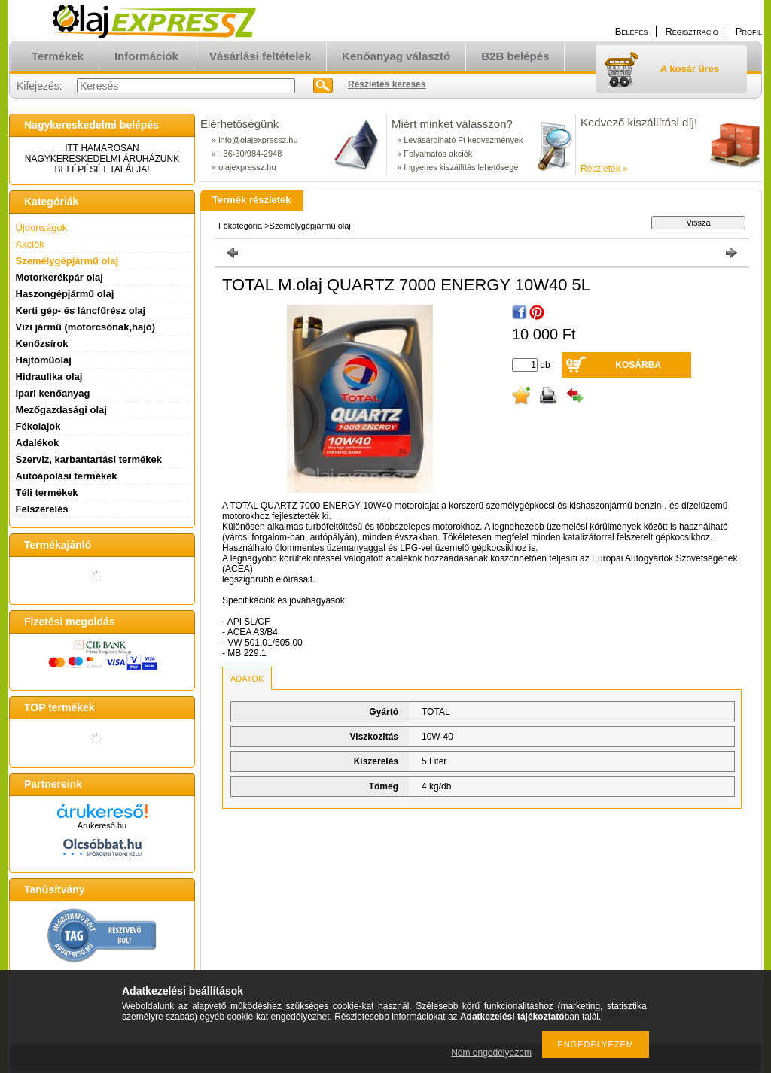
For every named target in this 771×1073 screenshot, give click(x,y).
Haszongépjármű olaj (65, 293)
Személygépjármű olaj (67, 260)
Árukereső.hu (102, 825)
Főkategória (240, 225)
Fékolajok (38, 426)
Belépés (631, 31)
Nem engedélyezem (491, 1052)
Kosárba (638, 365)
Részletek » (604, 168)
